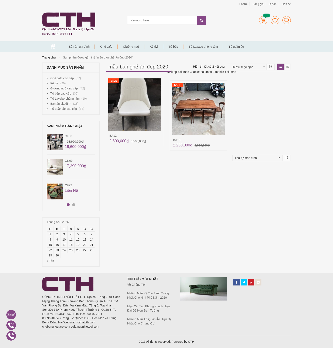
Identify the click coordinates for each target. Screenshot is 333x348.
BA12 (113, 135)
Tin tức (243, 4)
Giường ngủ (131, 46)
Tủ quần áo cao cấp (63, 108)
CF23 (68, 185)
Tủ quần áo (236, 46)
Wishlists (275, 20)
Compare (286, 20)
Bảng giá (258, 4)
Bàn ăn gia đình (79, 46)
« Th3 (50, 260)
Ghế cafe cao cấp (62, 78)
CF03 (68, 136)
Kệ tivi (154, 46)
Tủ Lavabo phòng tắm (203, 46)
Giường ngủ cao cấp (64, 88)
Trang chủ (52, 46)
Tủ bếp (173, 46)
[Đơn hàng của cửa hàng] (247, 67)
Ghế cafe (106, 46)
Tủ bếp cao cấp (60, 93)
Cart (263, 20)
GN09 (69, 160)
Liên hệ (286, 4)
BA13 (176, 140)
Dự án (272, 4)
